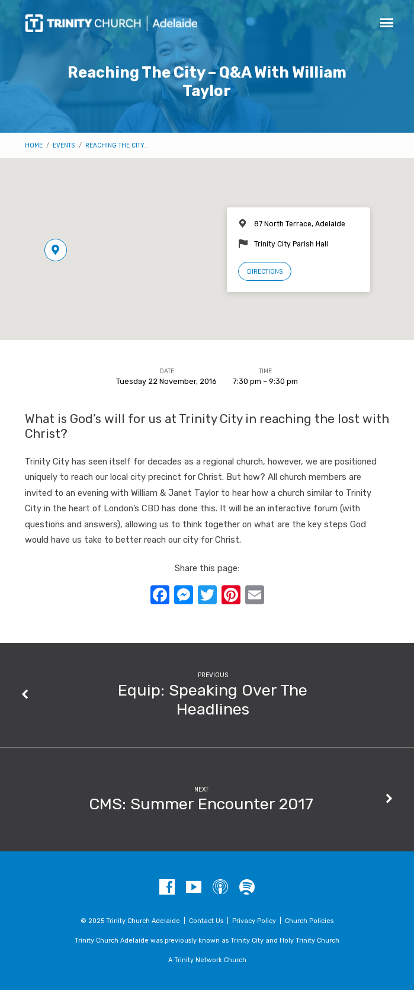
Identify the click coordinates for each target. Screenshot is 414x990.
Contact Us (206, 921)
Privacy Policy (254, 921)
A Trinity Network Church (207, 960)
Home (34, 145)
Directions (265, 271)
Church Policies (309, 921)
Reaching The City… (116, 145)
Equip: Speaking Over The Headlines (212, 700)
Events (64, 145)
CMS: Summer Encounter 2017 (201, 803)
